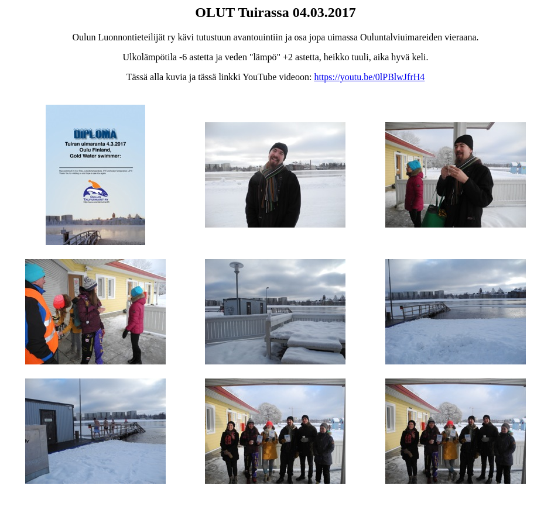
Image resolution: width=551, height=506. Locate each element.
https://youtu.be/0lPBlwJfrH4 (369, 77)
